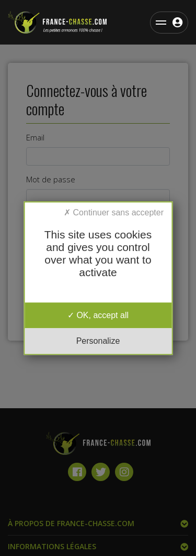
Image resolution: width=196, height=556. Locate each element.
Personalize (98, 340)
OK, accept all (98, 315)
